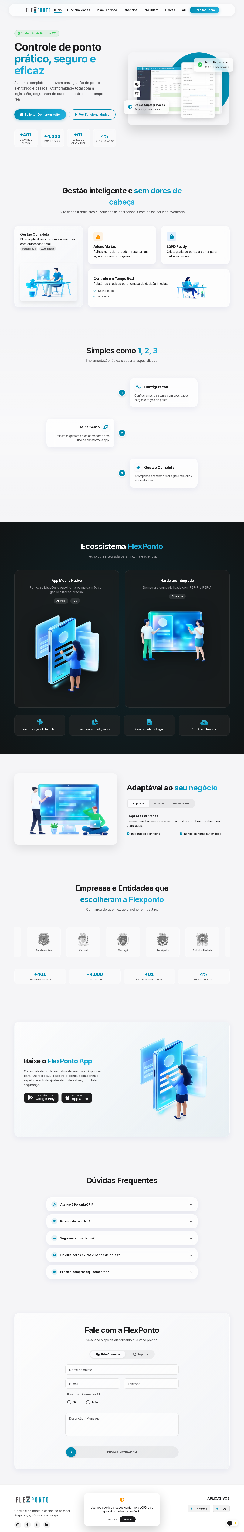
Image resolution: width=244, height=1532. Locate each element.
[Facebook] (27, 1524)
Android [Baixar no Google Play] (199, 1508)
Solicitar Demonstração (40, 114)
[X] (37, 1524)
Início (58, 10)
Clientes (169, 10)
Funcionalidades (78, 10)
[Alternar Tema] (232, 1523)
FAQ (183, 10)
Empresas (138, 803)
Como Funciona (106, 10)
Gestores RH (181, 803)
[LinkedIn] (46, 1524)
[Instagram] (17, 1524)
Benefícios (130, 10)
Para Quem (150, 10)
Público (159, 803)
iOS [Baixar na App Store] (221, 1508)
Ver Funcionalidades (92, 114)
